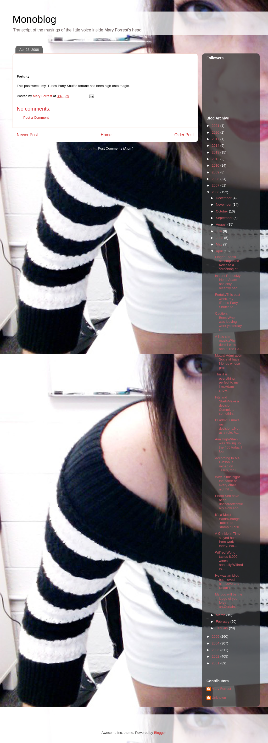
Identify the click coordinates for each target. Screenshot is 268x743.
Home (106, 135)
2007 (216, 185)
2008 (216, 179)
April (220, 251)
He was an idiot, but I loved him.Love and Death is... (227, 581)
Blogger (159, 733)
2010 (216, 165)
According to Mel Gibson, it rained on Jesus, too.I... (227, 464)
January (222, 628)
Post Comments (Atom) (115, 148)
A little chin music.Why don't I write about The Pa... (228, 343)
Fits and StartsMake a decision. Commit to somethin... (227, 405)
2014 (216, 145)
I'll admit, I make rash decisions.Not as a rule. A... (227, 426)
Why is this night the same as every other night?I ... (227, 483)
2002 (216, 656)
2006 (216, 192)
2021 (216, 126)
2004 (216, 643)
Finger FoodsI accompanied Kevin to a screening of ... (228, 263)
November (224, 204)
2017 (216, 139)
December (224, 198)
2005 (216, 636)
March (221, 615)
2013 (216, 152)
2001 (216, 663)
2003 (216, 650)
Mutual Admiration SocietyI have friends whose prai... (228, 361)
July (219, 231)
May (219, 244)
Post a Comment (36, 117)
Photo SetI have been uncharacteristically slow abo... (229, 502)
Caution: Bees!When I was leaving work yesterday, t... (228, 322)
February (223, 622)
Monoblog (34, 19)
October (222, 211)
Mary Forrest (221, 689)
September (224, 218)
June (220, 238)
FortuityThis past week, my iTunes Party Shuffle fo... (227, 301)
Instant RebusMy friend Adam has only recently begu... (228, 282)
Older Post (184, 135)
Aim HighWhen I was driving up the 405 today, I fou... (228, 445)
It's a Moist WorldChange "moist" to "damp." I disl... (228, 521)
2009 (216, 172)
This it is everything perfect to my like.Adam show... (226, 382)
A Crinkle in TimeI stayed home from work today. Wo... (228, 540)
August (221, 224)
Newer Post (27, 135)
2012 (216, 159)
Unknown (219, 698)
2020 (216, 132)
